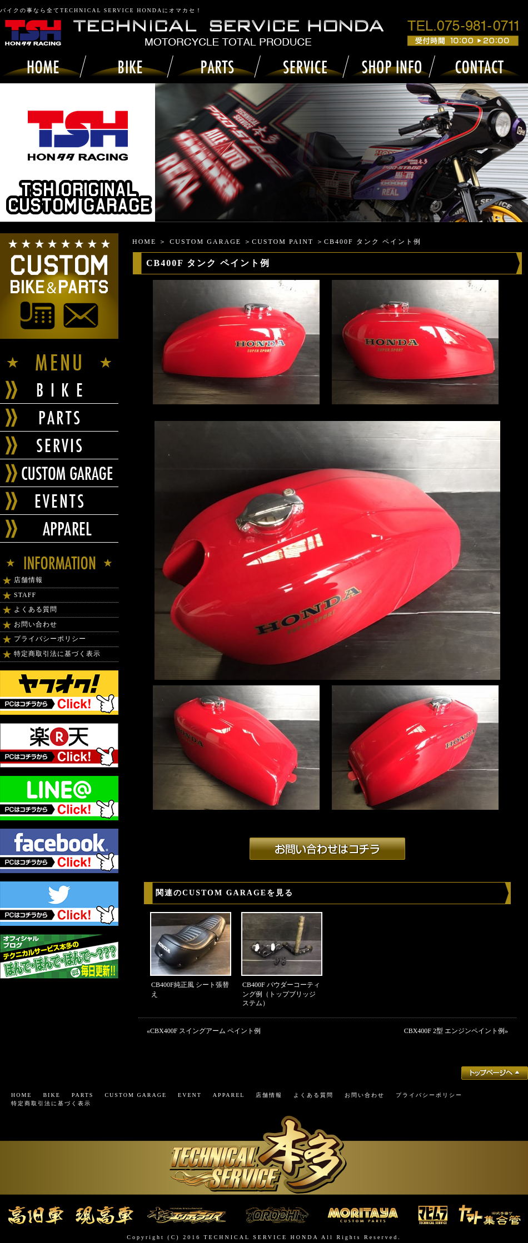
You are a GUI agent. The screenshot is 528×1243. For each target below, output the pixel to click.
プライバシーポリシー (50, 639)
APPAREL (229, 1095)
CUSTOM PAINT (282, 241)
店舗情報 (28, 580)
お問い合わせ (35, 624)
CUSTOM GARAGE (205, 241)
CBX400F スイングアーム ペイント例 (205, 1031)
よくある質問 (35, 609)
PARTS (83, 1095)
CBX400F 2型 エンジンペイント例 (454, 1031)
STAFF (25, 595)
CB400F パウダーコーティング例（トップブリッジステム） (281, 994)
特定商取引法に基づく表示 (57, 654)
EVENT (190, 1095)
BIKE (51, 1095)
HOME (144, 241)
